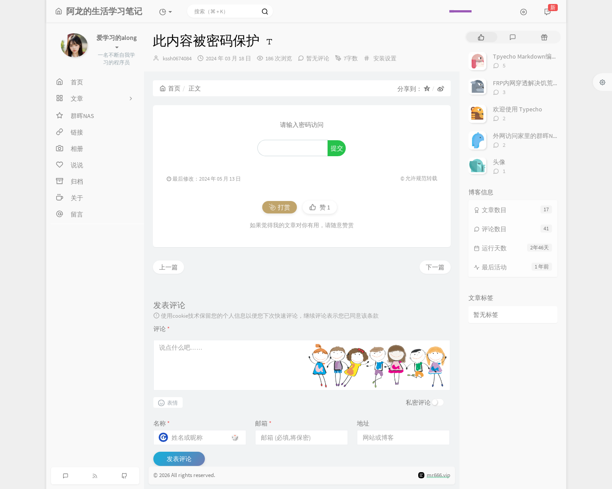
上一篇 (168, 267)
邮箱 (263, 423)
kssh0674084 (177, 58)
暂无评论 (317, 58)
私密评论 (418, 402)
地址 (363, 423)
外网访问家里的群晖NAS (526, 136)
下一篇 (435, 267)
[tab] (481, 37)
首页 (170, 88)
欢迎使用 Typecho (517, 109)
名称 (161, 423)
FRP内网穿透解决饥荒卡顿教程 (535, 83)
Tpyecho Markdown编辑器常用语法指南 (547, 56)
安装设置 (384, 58)
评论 (161, 329)
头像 (499, 162)
